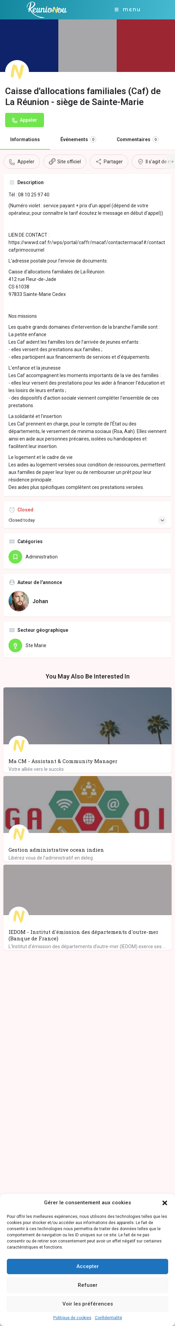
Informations (25, 139)
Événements (78, 139)
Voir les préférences (87, 1304)
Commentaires (138, 139)
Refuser (88, 1285)
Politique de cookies (72, 1317)
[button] (164, 1203)
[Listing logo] (17, 72)
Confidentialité (108, 1317)
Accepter (87, 1266)
